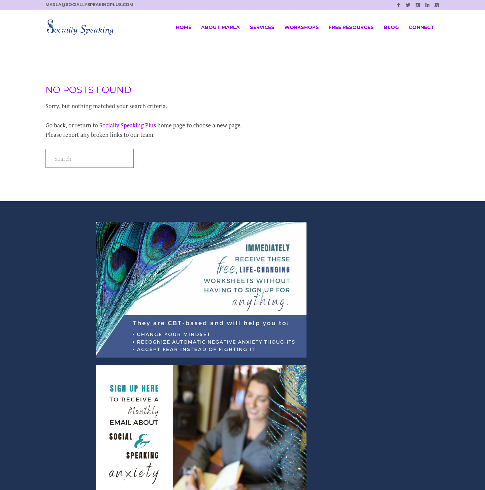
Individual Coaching (178, 394)
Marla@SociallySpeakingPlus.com (291, 402)
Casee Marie (337, 469)
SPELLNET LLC (257, 469)
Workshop (166, 384)
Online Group (170, 404)
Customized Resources (181, 424)
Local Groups (169, 414)
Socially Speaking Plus (127, 125)
